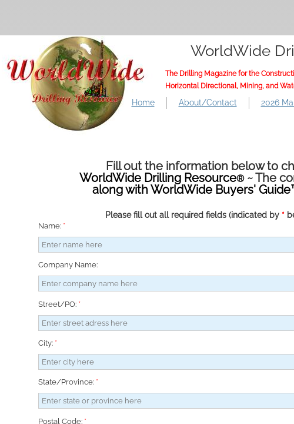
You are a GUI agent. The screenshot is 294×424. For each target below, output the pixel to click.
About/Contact (208, 102)
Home (143, 102)
